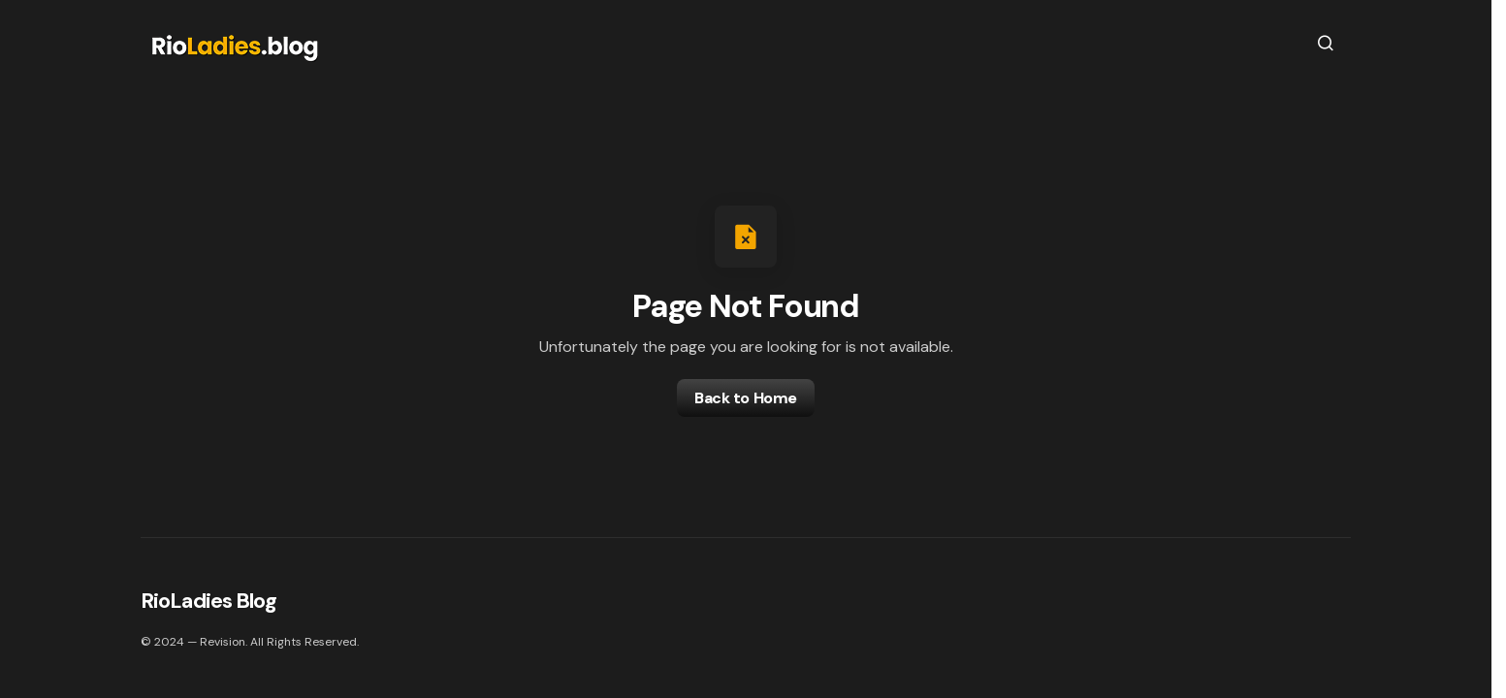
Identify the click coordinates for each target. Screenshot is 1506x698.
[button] (1325, 42)
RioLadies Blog (208, 601)
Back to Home (745, 398)
